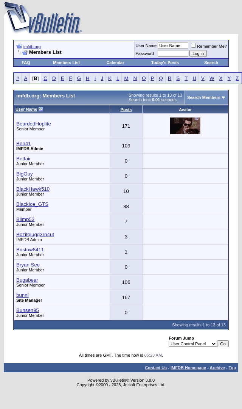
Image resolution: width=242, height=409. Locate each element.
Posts (126, 109)
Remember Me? (209, 46)
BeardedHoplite (33, 124)
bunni (22, 295)
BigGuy (24, 174)
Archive (217, 367)
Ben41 (23, 143)
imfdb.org (32, 46)
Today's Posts (165, 62)
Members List (66, 62)
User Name (146, 45)
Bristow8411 (30, 249)
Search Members (203, 97)
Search (211, 62)
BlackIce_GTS (32, 204)
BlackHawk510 (33, 189)
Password (145, 53)
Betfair (23, 158)
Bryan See (28, 265)
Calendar (115, 62)
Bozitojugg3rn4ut (35, 234)
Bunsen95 (27, 310)
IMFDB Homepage (188, 367)
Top (232, 367)
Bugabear (27, 280)
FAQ (26, 62)
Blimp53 (25, 219)
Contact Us (156, 367)
